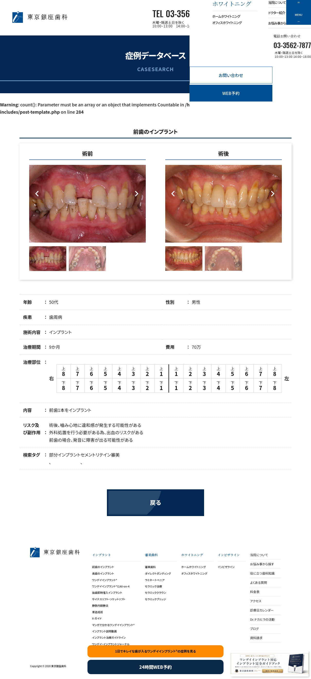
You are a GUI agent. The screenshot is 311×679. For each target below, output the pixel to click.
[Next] (137, 194)
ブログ (254, 628)
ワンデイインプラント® (104, 580)
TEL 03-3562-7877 (181, 13)
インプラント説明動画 (104, 631)
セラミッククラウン (155, 592)
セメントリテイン (95, 454)
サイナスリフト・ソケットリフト (108, 599)
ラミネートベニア (155, 580)
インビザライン (226, 567)
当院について (259, 554)
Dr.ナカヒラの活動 (262, 619)
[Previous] (38, 194)
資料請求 (256, 638)
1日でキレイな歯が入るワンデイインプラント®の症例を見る (155, 651)
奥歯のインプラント (103, 573)
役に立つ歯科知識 (262, 573)
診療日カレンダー (262, 610)
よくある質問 (258, 582)
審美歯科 (150, 567)
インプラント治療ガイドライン (109, 637)
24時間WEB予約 (155, 667)
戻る (155, 502)
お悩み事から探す (262, 564)
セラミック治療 (153, 586)
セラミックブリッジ (155, 599)
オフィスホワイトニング (194, 573)
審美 (115, 454)
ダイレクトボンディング (158, 573)
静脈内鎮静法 (100, 605)
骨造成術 (97, 612)
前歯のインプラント (103, 567)
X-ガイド (97, 618)
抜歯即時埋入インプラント (107, 592)
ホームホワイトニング (193, 567)
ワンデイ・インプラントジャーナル (111, 644)
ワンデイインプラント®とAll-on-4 (111, 586)
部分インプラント (64, 454)
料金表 (254, 591)
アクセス (255, 601)
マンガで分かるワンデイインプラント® (113, 625)
